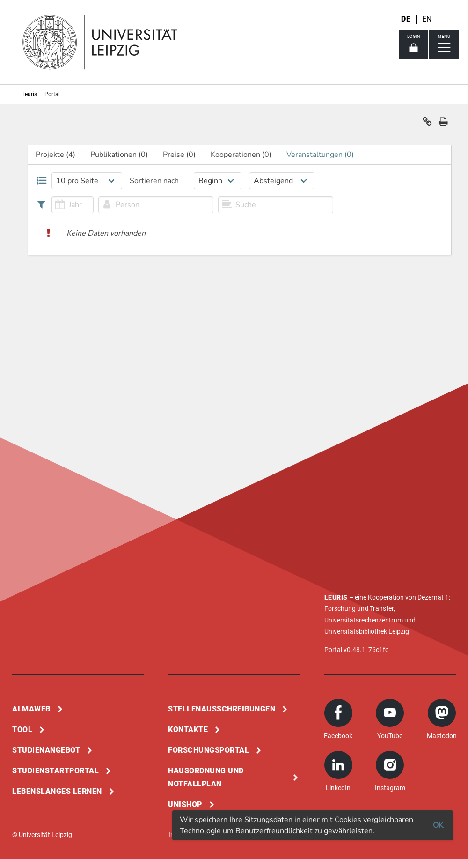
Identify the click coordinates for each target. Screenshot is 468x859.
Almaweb (31, 708)
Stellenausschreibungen (221, 708)
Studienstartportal (55, 770)
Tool (22, 729)
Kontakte (188, 729)
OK (438, 825)
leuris (30, 94)
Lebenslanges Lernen (57, 791)
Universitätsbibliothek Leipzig (366, 631)
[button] (427, 123)
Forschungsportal (208, 750)
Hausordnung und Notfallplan (206, 777)
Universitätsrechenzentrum (363, 620)
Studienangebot (46, 750)
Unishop (185, 804)
